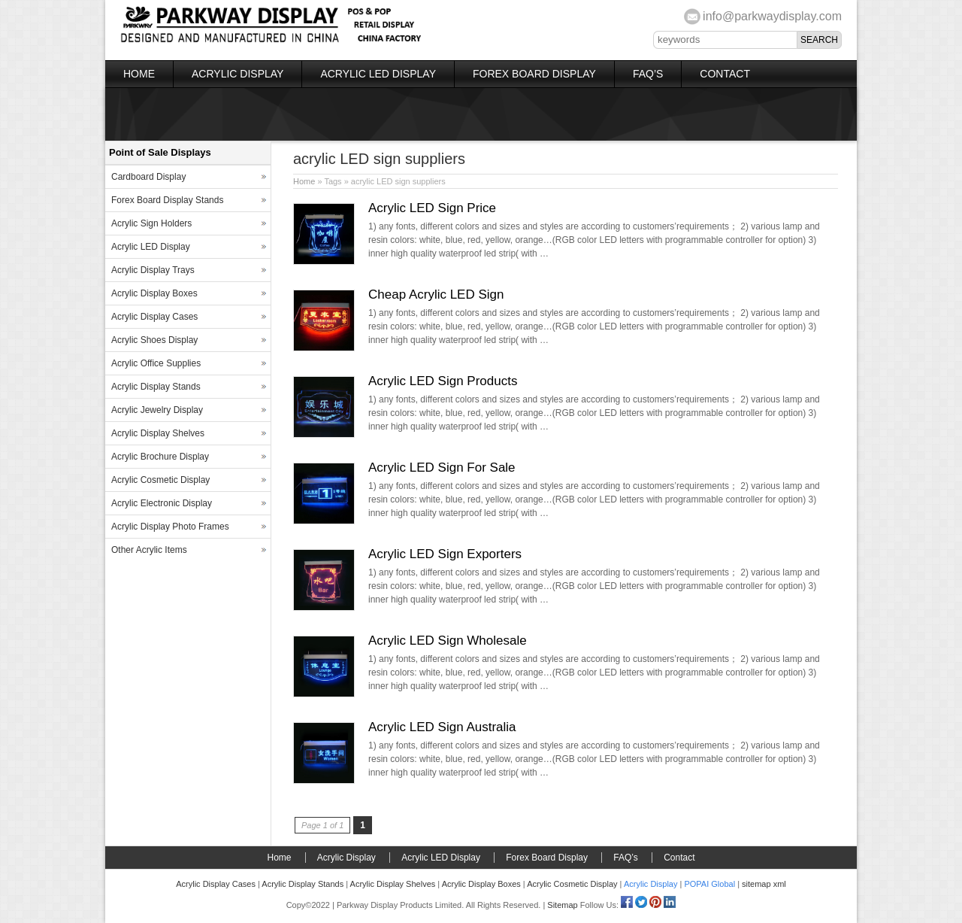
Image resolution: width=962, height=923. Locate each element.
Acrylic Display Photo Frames (170, 526)
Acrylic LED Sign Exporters (445, 554)
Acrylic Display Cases (154, 316)
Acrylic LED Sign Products (442, 381)
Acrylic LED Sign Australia (442, 727)
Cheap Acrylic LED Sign (436, 294)
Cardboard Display (148, 177)
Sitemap (562, 904)
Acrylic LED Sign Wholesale (447, 640)
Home (139, 74)
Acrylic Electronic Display (161, 503)
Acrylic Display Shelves (157, 433)
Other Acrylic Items (149, 550)
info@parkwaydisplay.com (772, 16)
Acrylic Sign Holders (151, 223)
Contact (725, 74)
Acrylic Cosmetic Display (160, 480)
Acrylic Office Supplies (156, 363)
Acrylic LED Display (378, 74)
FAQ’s (648, 74)
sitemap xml (764, 883)
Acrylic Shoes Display (154, 340)
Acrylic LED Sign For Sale (442, 467)
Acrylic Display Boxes (154, 293)
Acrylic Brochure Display (160, 456)
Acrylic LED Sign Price (432, 208)
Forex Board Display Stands (167, 200)
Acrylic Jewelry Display (157, 410)
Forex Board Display (534, 74)
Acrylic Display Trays (153, 270)
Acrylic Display (237, 74)
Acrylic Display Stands (156, 386)
